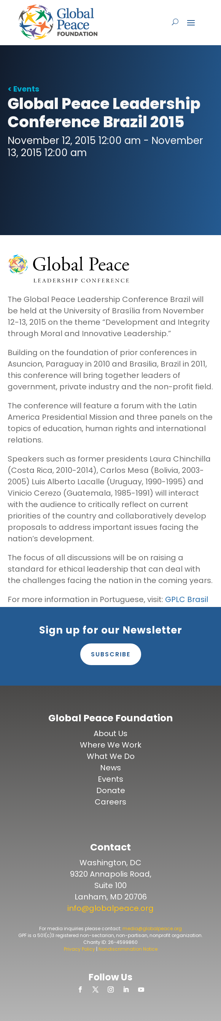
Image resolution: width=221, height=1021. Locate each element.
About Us (110, 733)
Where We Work (111, 745)
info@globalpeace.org (110, 908)
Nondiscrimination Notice (128, 949)
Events (110, 779)
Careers (110, 802)
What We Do (111, 756)
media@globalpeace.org (152, 928)
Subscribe (110, 654)
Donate (110, 790)
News (110, 767)
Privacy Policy (79, 949)
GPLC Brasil (186, 599)
